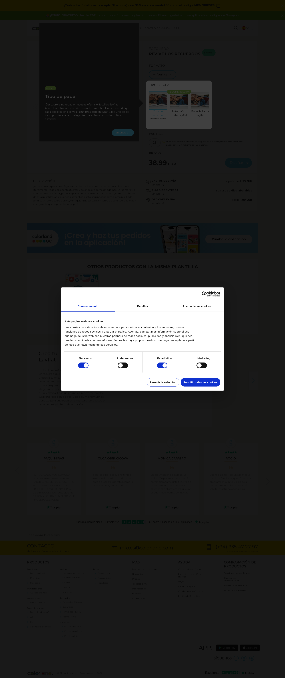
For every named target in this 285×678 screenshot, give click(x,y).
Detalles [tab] (142, 305)
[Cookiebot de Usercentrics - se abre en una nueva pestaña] (204, 294)
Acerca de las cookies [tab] (197, 305)
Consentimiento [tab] (88, 305)
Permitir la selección (163, 382)
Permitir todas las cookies (200, 382)
